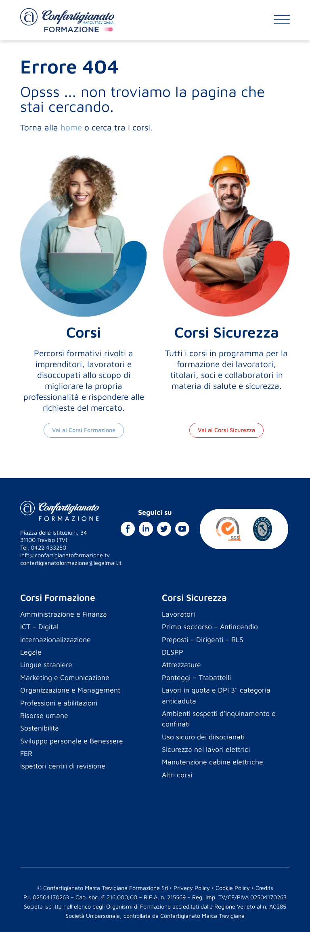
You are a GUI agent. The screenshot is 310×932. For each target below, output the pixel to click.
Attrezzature (181, 664)
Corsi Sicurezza (194, 597)
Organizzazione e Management (70, 690)
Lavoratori (178, 614)
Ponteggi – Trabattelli (196, 677)
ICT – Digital (39, 626)
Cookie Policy (233, 887)
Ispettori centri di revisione (62, 766)
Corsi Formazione (57, 597)
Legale (31, 652)
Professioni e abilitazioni (58, 703)
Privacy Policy (192, 887)
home (71, 127)
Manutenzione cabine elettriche (212, 762)
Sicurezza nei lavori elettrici (206, 749)
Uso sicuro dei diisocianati (203, 737)
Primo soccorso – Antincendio (210, 626)
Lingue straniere (46, 664)
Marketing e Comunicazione (64, 677)
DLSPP (172, 652)
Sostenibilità (39, 728)
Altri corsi (177, 774)
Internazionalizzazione (55, 639)
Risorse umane (44, 715)
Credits (264, 887)
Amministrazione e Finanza (63, 614)
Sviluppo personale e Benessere (71, 741)
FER (26, 753)
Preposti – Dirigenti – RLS (202, 639)
